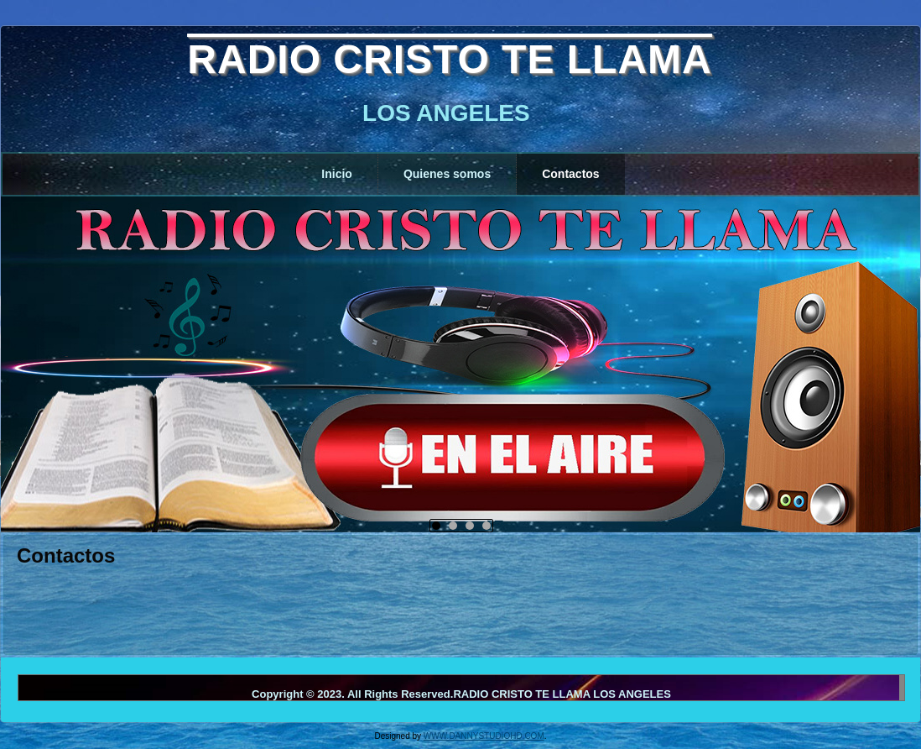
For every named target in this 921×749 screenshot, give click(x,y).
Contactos (570, 174)
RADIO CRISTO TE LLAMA (449, 59)
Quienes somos (447, 174)
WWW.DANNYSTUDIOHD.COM (484, 736)
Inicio (336, 174)
